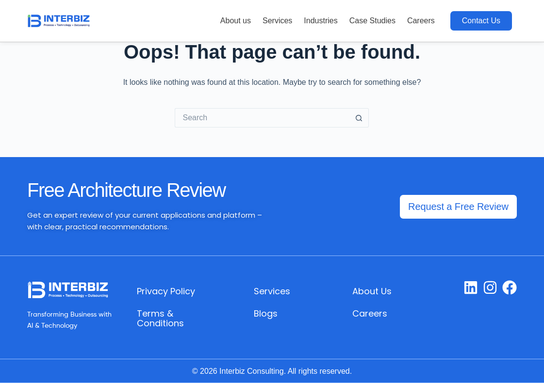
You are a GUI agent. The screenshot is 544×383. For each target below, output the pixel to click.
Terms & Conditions (160, 318)
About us (235, 20)
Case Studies (372, 20)
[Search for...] (262, 118)
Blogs (266, 313)
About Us (372, 291)
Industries (320, 20)
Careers (421, 20)
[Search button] (359, 118)
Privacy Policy (166, 291)
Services (277, 20)
